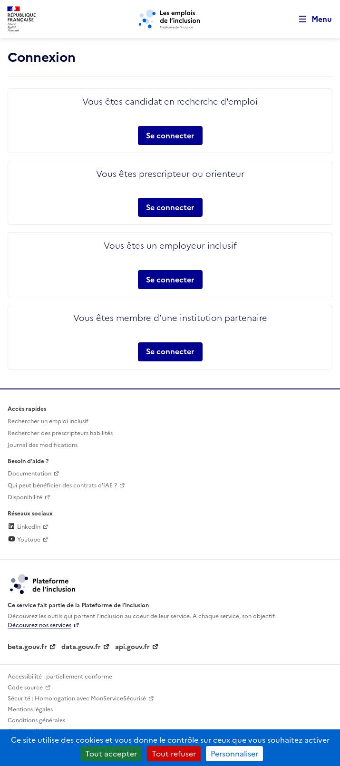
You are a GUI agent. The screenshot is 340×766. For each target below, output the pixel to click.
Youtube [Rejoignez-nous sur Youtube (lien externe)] (24, 539)
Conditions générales (36, 720)
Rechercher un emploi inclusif (48, 421)
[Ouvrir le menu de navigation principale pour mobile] (311, 19)
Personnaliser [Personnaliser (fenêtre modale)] (234, 753)
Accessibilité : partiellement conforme (60, 676)
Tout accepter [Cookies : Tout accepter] (111, 753)
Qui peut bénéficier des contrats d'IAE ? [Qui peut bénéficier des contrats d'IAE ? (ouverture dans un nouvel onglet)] (62, 485)
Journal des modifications (43, 445)
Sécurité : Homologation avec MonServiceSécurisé (77, 698)
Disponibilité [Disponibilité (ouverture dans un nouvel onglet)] (25, 497)
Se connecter (170, 135)
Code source (25, 687)
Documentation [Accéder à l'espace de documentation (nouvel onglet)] (29, 473)
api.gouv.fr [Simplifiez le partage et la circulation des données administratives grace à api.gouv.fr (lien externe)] (132, 647)
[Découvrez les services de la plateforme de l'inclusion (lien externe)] (43, 583)
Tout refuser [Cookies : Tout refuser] (174, 753)
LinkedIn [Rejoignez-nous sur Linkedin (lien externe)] (24, 527)
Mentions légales (30, 709)
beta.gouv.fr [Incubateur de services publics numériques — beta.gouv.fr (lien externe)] (27, 647)
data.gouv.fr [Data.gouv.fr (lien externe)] (81, 647)
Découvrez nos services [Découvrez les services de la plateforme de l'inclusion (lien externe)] (39, 625)
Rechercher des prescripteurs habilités (60, 433)
